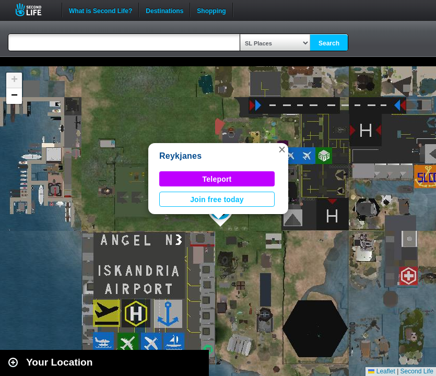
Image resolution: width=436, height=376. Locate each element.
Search (329, 43)
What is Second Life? (100, 10)
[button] (282, 149)
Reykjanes (180, 155)
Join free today (217, 199)
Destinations (164, 10)
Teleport (217, 179)
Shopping (211, 10)
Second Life (34, 10)
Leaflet (381, 371)
